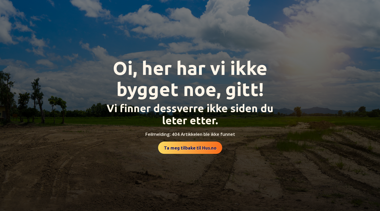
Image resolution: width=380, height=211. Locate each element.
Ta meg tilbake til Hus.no (190, 147)
